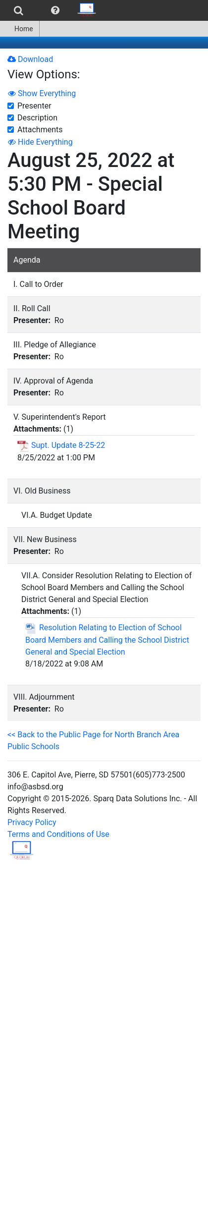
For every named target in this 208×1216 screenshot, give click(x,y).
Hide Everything (40, 142)
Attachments (40, 129)
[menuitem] (18, 10)
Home (19, 29)
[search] (18, 10)
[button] (55, 10)
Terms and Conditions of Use (58, 834)
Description (37, 117)
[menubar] (51, 10)
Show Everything (42, 93)
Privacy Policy (31, 822)
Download (30, 59)
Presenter (34, 106)
